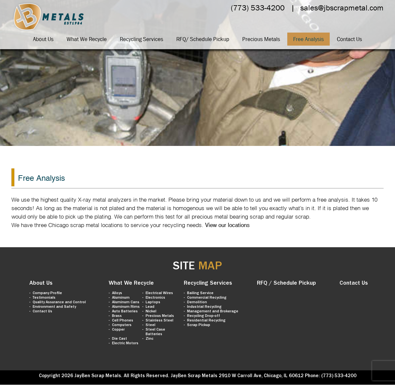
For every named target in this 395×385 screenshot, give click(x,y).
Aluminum (121, 298)
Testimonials (44, 298)
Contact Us (349, 39)
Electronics (155, 298)
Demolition (197, 303)
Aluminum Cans (125, 303)
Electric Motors (125, 344)
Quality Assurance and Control (59, 303)
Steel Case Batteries (155, 332)
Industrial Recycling (204, 307)
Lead (150, 307)
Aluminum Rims (126, 307)
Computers (122, 325)
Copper (118, 330)
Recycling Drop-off (203, 316)
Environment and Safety (54, 307)
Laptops (153, 303)
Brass (117, 316)
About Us (43, 39)
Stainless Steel (159, 321)
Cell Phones (122, 321)
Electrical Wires (159, 293)
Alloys (117, 293)
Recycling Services (141, 39)
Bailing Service (200, 293)
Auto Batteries (125, 312)
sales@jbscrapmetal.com (342, 7)
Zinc (149, 339)
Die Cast (119, 339)
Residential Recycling (206, 321)
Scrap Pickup (198, 325)
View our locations (227, 225)
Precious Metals (261, 39)
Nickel (151, 312)
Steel (150, 325)
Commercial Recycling (207, 298)
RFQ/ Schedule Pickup (202, 39)
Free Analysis (308, 39)
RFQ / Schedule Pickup (286, 284)
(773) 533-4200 (258, 7)
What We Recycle (87, 39)
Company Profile (47, 293)
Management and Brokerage (212, 312)
